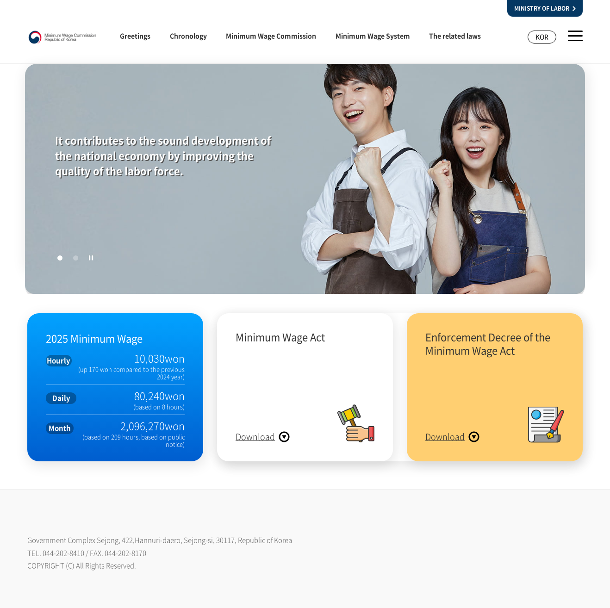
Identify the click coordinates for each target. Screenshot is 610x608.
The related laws (455, 35)
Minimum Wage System (373, 35)
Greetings (135, 35)
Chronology (188, 35)
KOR (541, 36)
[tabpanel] (305, 181)
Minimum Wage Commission (271, 35)
